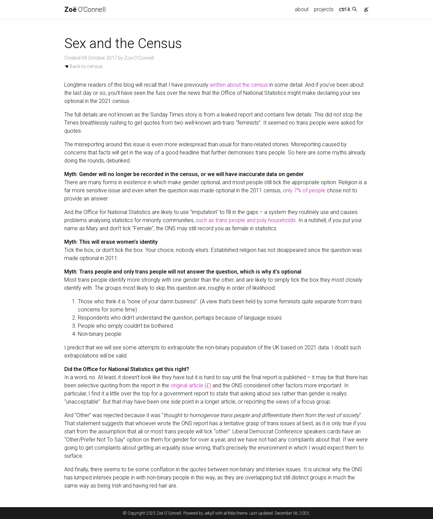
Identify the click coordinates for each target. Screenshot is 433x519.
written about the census (239, 85)
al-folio (229, 513)
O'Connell (85, 9)
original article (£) (190, 385)
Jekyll (209, 513)
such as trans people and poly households (246, 220)
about (302, 9)
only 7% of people (304, 190)
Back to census (83, 66)
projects (324, 9)
